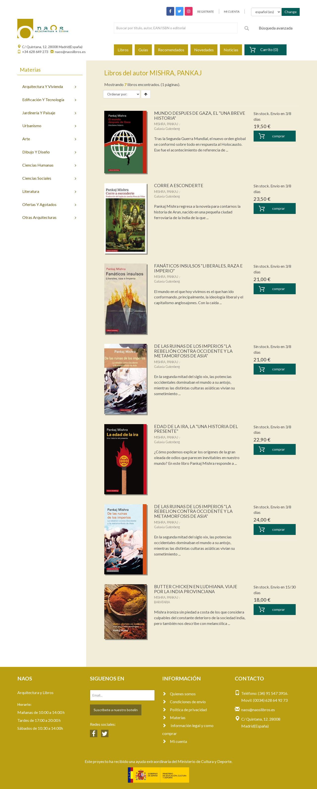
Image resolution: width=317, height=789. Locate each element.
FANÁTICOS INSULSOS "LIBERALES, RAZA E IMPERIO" (198, 268)
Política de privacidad (184, 709)
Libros (123, 49)
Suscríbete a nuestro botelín (116, 710)
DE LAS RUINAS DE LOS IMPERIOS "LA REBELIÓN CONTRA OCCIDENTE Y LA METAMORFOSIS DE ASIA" (193, 351)
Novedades (204, 49)
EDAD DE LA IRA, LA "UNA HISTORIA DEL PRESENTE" (196, 429)
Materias (173, 717)
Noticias (231, 49)
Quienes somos (179, 693)
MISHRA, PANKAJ (166, 124)
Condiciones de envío (184, 701)
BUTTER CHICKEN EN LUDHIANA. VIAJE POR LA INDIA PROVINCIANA (195, 589)
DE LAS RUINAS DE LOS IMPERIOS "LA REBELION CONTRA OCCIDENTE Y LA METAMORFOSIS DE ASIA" (193, 511)
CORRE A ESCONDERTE (178, 185)
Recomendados (171, 49)
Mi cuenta (174, 741)
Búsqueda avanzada (275, 28)
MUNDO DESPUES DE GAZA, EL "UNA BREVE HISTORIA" (199, 115)
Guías (143, 49)
